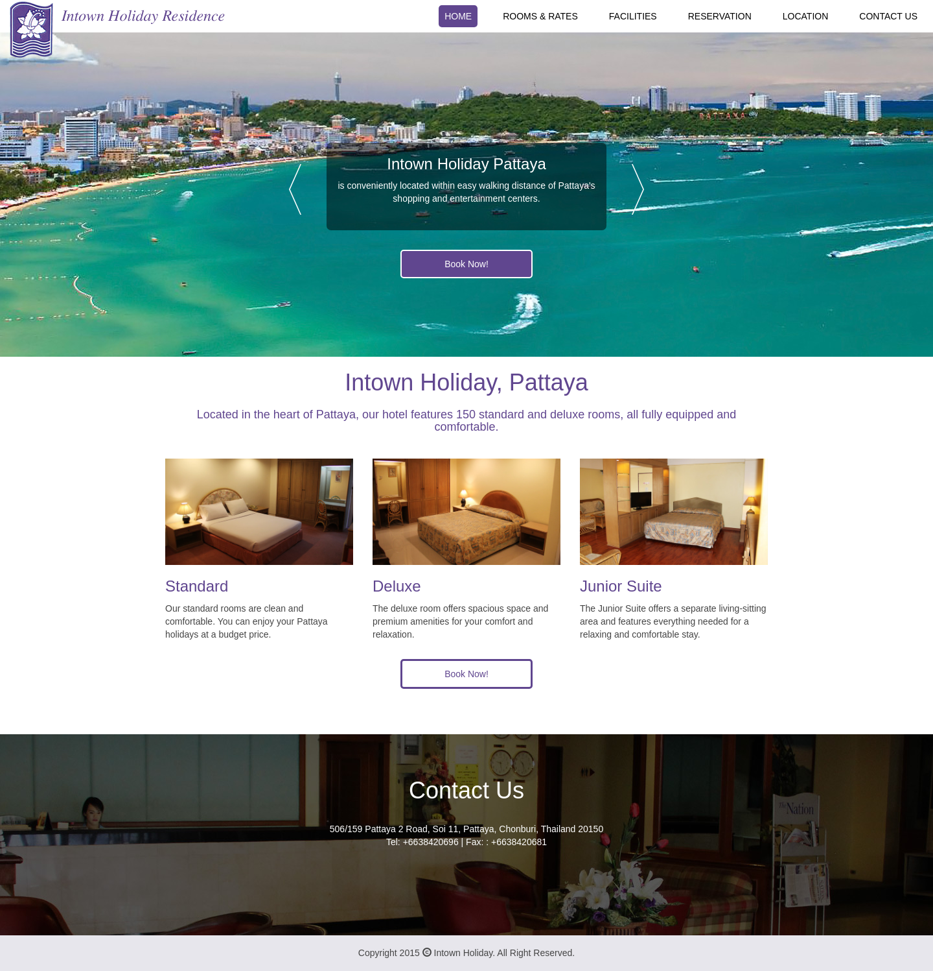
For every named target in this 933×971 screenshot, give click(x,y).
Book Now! (466, 264)
